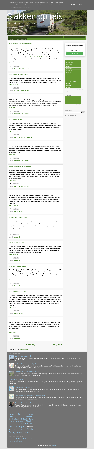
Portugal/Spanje (51, 37)
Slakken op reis (35, 16)
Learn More (73, 5)
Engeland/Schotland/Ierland (38, 37)
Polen (11, 427)
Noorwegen (59, 37)
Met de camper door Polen (23, 356)
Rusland (17, 39)
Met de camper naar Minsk (16, 119)
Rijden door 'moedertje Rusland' (17, 266)
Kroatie (11, 421)
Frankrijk (29, 417)
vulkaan (20, 441)
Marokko (82, 37)
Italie (31, 419)
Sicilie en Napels (26, 37)
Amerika (11, 39)
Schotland (13, 429)
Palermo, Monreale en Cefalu (24, 403)
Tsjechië (19, 432)
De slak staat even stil (16, 379)
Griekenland (17, 37)
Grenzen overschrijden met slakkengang (20, 166)
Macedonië (20, 421)
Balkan (21, 414)
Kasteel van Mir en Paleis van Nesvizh (18, 96)
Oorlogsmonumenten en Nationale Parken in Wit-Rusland (24, 143)
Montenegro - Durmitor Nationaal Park (27, 372)
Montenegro (12, 424)
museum (17, 90)
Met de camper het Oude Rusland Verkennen (20, 43)
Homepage (31, 344)
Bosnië (31, 414)
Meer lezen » (13, 63)
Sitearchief (23, 39)
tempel (11, 441)
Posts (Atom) (23, 349)
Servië (22, 429)
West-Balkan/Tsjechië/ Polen (71, 37)
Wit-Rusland (25, 69)
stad (28, 90)
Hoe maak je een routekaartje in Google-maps (30, 395)
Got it (81, 5)
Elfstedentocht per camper (23, 387)
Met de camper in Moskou (15, 191)
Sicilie (30, 429)
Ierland (24, 419)
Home (10, 37)
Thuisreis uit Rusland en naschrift (18, 319)
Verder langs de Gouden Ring (16, 242)
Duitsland (12, 417)
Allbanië (11, 414)
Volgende (57, 344)
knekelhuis (12, 439)
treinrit (16, 441)
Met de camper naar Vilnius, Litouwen (18, 74)
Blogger (54, 445)
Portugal (20, 426)
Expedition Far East (36, 57)
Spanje (12, 432)
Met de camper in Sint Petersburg (17, 291)
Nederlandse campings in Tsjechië (26, 364)
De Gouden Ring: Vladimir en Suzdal (18, 217)
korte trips (21, 438)
